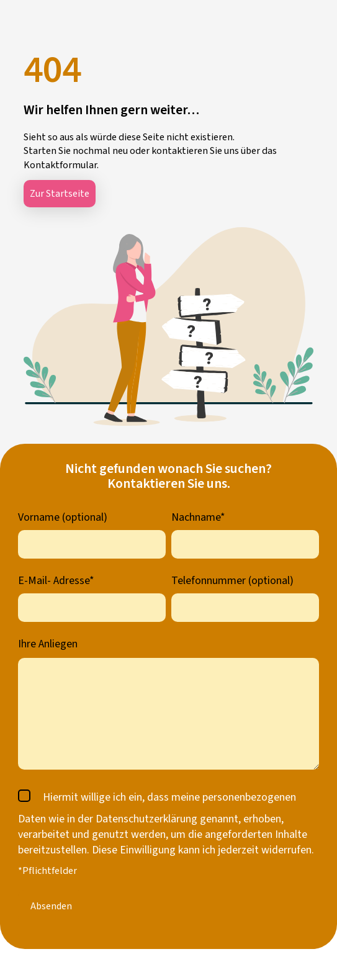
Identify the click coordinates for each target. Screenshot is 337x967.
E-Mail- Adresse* (56, 580)
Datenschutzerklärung (146, 819)
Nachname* (198, 517)
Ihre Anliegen (48, 644)
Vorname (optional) (62, 517)
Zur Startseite (59, 193)
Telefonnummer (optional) (232, 580)
